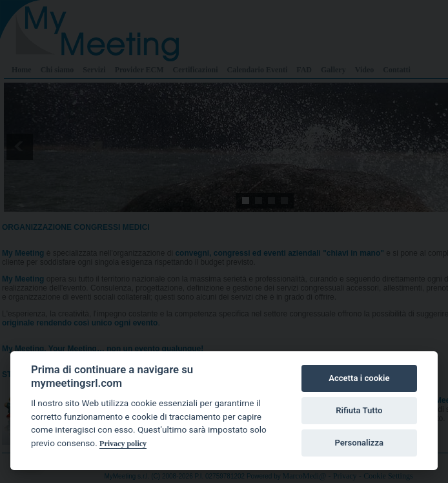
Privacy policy (123, 443)
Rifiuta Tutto (359, 410)
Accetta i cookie (359, 378)
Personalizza (358, 442)
